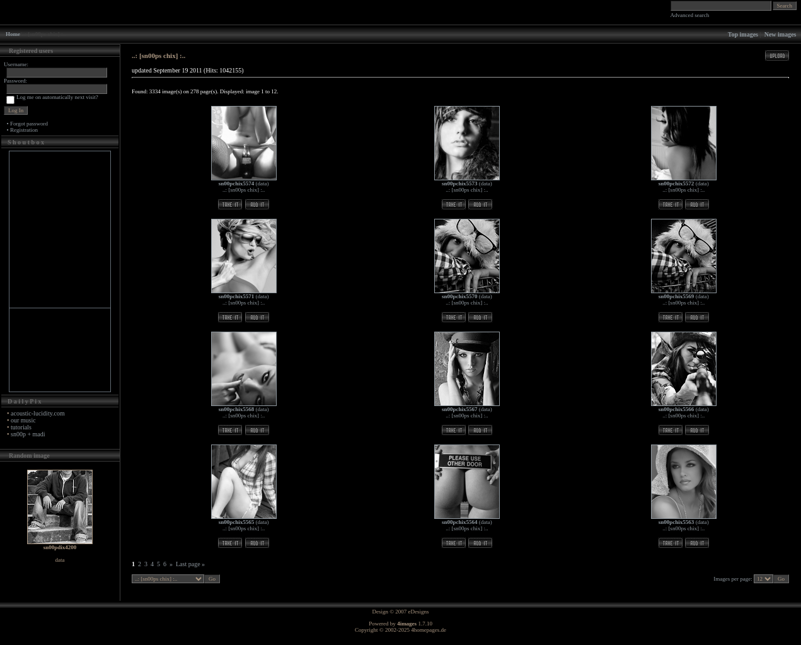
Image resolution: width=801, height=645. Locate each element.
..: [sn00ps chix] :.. (243, 190)
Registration (24, 130)
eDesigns (418, 611)
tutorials (21, 427)
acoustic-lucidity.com (38, 413)
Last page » (190, 564)
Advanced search (690, 15)
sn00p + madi (28, 434)
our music (23, 420)
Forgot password (29, 123)
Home (13, 34)
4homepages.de (428, 630)
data (262, 183)
